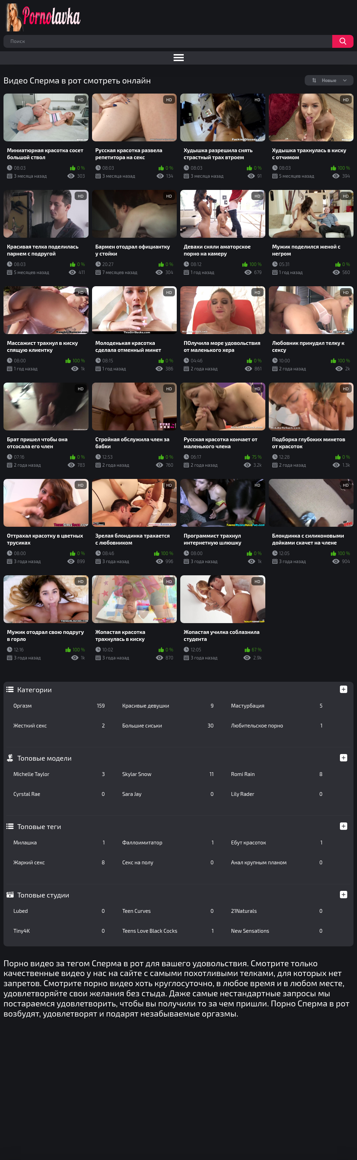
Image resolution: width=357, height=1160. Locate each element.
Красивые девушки (168, 705)
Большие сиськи (168, 725)
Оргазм (59, 705)
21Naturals (276, 911)
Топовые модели (44, 758)
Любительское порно (276, 725)
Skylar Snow (168, 774)
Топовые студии (43, 895)
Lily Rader (276, 794)
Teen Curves (168, 911)
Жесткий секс (59, 725)
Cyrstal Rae (59, 794)
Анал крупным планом (276, 862)
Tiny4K (59, 931)
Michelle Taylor (59, 774)
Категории (34, 689)
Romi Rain (276, 774)
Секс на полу (168, 862)
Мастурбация (276, 705)
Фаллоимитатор (168, 842)
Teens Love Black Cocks (168, 931)
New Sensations (276, 931)
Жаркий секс (59, 862)
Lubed (59, 911)
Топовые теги (39, 826)
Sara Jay (168, 794)
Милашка (59, 842)
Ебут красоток (276, 842)
